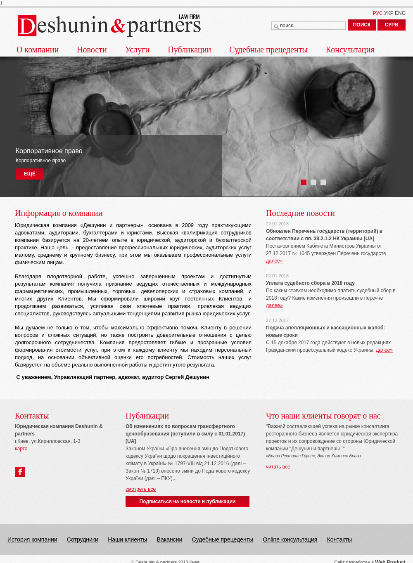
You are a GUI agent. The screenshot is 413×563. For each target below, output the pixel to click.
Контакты (339, 539)
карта (21, 449)
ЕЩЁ (30, 174)
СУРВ (392, 25)
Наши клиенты (127, 539)
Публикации (189, 49)
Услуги (137, 49)
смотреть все (141, 489)
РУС (378, 13)
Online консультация (290, 539)
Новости (92, 49)
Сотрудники (82, 539)
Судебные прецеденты (268, 49)
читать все (278, 467)
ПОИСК (362, 25)
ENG (400, 13)
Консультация (350, 49)
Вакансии (170, 539)
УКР (389, 13)
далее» (274, 261)
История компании (32, 539)
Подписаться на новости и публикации (188, 501)
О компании (38, 49)
